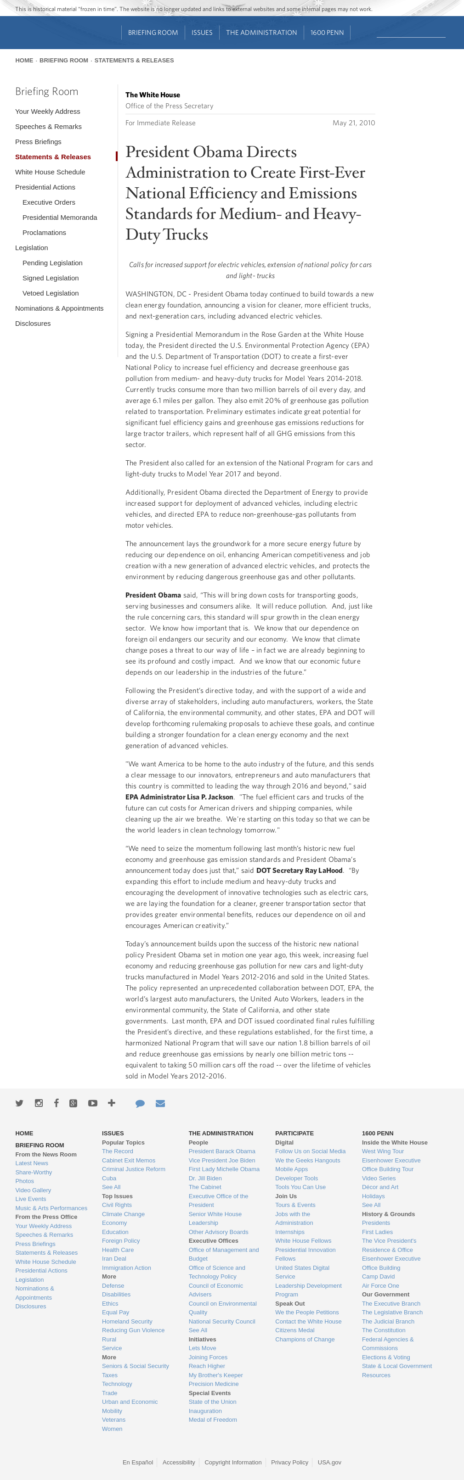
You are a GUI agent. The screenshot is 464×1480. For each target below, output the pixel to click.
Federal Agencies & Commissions (388, 1344)
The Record (117, 1151)
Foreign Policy (121, 1240)
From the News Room (46, 1154)
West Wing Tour (383, 1151)
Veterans (113, 1419)
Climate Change (123, 1214)
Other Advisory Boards (219, 1232)
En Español (138, 1462)
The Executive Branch (391, 1303)
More (109, 1276)
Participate (294, 1133)
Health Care (118, 1249)
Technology (117, 1383)
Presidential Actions (45, 187)
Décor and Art (380, 1187)
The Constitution (384, 1330)
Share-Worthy (33, 1172)
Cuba (109, 1178)
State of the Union (213, 1401)
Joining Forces (208, 1357)
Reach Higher (207, 1366)
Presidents (376, 1222)
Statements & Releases (134, 60)
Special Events (210, 1393)
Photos (24, 1181)
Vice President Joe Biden (222, 1160)
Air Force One (380, 1285)
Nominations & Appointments (59, 308)
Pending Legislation (53, 263)
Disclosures (33, 323)
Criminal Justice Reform (133, 1169)
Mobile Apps (291, 1169)
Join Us (286, 1196)
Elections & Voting (386, 1357)
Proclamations (44, 232)
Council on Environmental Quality (223, 1308)
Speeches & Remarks (48, 126)
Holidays (373, 1196)
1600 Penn (327, 32)
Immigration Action (126, 1267)
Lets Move (202, 1348)
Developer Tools (296, 1178)
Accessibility (179, 1462)
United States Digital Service (302, 1272)
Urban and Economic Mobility (130, 1406)
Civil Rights (117, 1204)
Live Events (30, 1198)
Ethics (110, 1303)
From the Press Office (46, 1216)
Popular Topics (123, 1142)
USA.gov (329, 1462)
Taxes (110, 1375)
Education (115, 1232)
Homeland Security (127, 1321)
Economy (114, 1222)
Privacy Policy (289, 1462)
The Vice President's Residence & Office (389, 1245)
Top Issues (117, 1196)
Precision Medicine (214, 1383)
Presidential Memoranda (60, 217)
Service (112, 1348)
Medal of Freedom (213, 1419)
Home (24, 60)
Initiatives (202, 1339)
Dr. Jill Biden (205, 1178)
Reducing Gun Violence (133, 1330)
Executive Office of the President (219, 1201)
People (199, 1142)
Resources (376, 1375)
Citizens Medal (294, 1330)
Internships (290, 1232)
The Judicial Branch (388, 1321)
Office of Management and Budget (224, 1254)
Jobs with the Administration (294, 1219)
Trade (109, 1393)
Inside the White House (395, 1142)
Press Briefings (38, 141)
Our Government (385, 1294)
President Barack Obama (222, 1151)
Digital (284, 1142)
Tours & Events (295, 1204)
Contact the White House (308, 1321)
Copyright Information (232, 1462)
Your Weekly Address (47, 111)
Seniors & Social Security (135, 1366)
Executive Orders (49, 202)
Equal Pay (115, 1312)
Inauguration (205, 1410)
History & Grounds (388, 1214)
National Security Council (222, 1321)
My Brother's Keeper (216, 1375)
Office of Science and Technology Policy (217, 1272)
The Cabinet (205, 1187)
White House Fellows (303, 1240)
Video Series (379, 1178)
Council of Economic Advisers (216, 1290)
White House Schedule (50, 172)
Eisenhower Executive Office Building (391, 1263)
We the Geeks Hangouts (307, 1160)
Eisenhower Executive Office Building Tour (391, 1165)
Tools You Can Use (300, 1187)
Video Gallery (33, 1190)
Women (112, 1428)
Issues (202, 32)
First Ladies (377, 1232)
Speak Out (290, 1303)
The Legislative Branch (392, 1312)
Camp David (378, 1276)
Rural (109, 1339)
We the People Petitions (307, 1312)
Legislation (31, 247)
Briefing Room (153, 32)
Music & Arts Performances (51, 1208)
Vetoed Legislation (51, 293)
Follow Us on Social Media (310, 1151)
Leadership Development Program (308, 1290)
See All (111, 1187)
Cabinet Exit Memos (128, 1160)
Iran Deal (114, 1258)
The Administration (261, 32)
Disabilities (116, 1294)
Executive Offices (213, 1240)
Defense (113, 1285)
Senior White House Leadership (215, 1219)
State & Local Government (397, 1366)
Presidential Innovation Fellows (305, 1254)
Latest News (31, 1163)
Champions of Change (304, 1339)
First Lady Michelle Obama (224, 1169)
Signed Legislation (51, 278)
